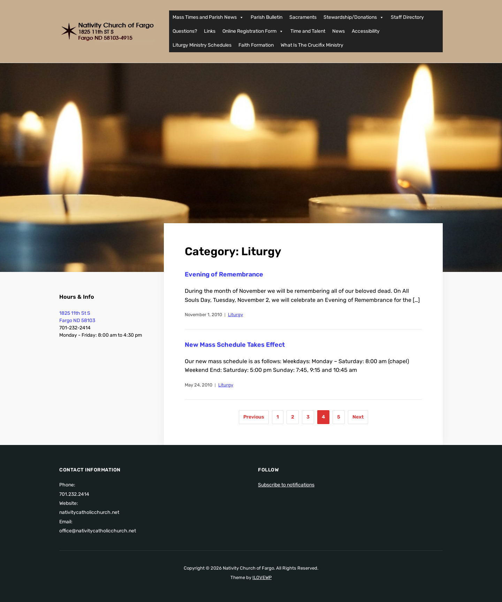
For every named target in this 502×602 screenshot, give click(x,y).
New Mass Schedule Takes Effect (235, 345)
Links (209, 31)
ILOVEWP (262, 577)
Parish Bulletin (266, 17)
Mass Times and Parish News (208, 17)
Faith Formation (256, 45)
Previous (253, 417)
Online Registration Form (252, 31)
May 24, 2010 (198, 385)
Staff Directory (407, 17)
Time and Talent (307, 31)
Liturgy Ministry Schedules (202, 45)
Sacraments (303, 17)
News (338, 31)
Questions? (185, 31)
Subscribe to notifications (286, 485)
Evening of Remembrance (224, 274)
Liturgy (235, 314)
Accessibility (366, 31)
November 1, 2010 (203, 314)
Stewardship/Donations (354, 17)
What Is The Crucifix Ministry (312, 45)
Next (358, 417)
